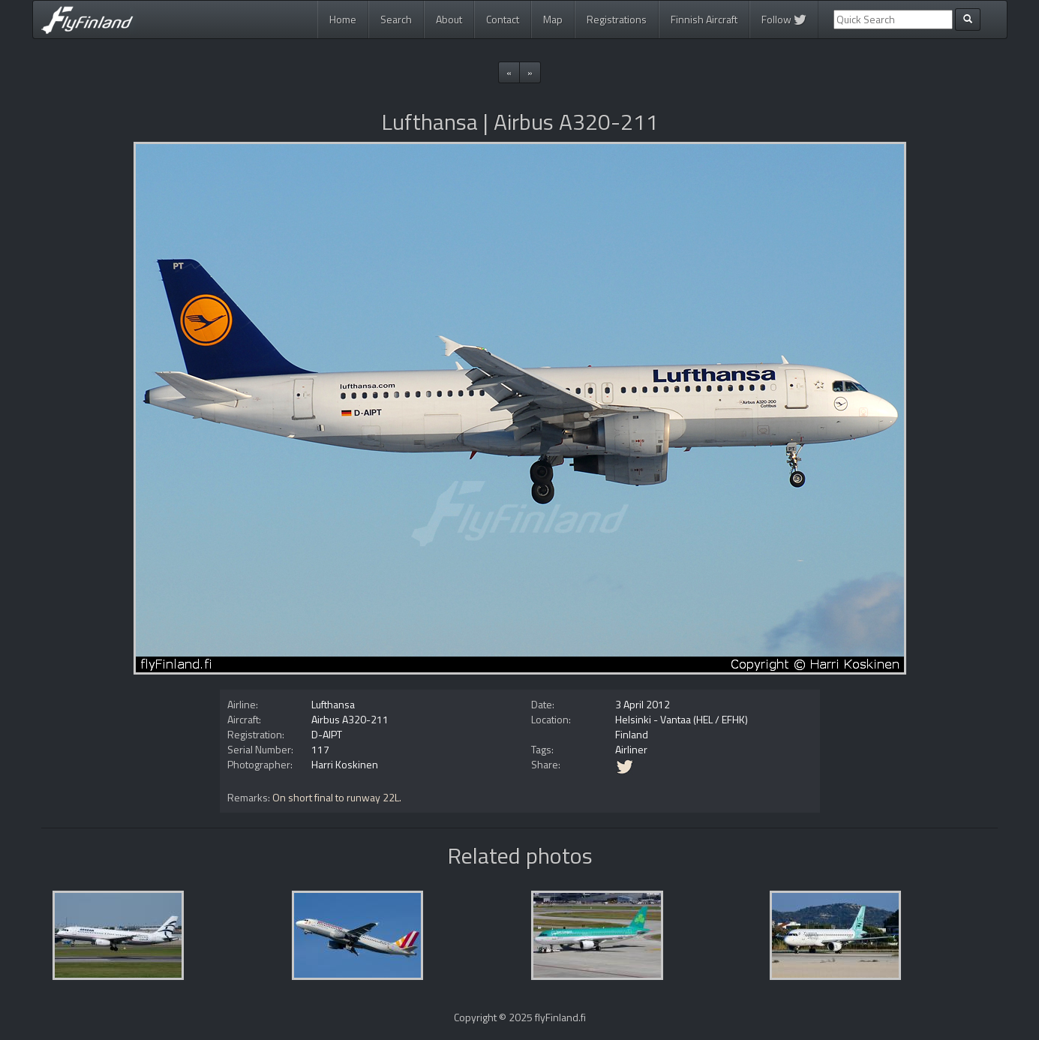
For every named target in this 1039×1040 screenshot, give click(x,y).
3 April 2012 (642, 704)
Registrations (617, 19)
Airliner (631, 749)
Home (342, 19)
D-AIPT (326, 734)
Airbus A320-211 (350, 719)
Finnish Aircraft (704, 19)
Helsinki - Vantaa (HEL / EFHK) (681, 719)
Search (396, 19)
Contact (502, 19)
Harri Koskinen (344, 764)
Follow (783, 19)
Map (553, 19)
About (449, 19)
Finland (631, 734)
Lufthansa (333, 704)
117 (320, 749)
